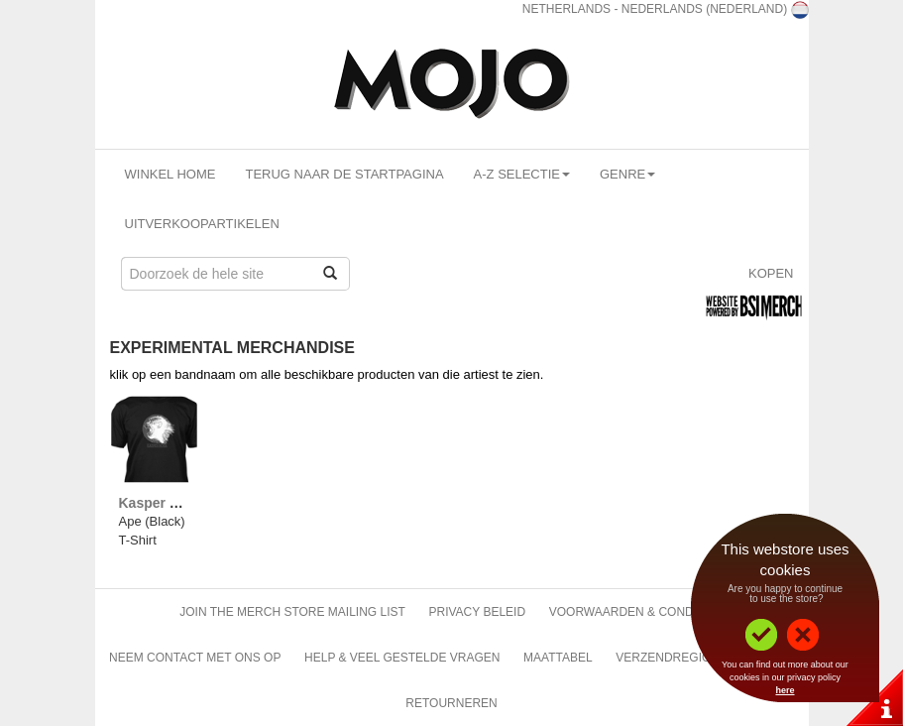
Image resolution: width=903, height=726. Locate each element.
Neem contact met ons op (195, 658)
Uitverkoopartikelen (202, 223)
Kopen (771, 273)
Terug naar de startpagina (344, 174)
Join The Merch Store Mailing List (292, 612)
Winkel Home (170, 174)
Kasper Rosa (161, 503)
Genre (627, 174)
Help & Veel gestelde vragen (402, 658)
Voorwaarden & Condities (636, 612)
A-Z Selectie (522, 174)
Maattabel (558, 658)
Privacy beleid (476, 612)
